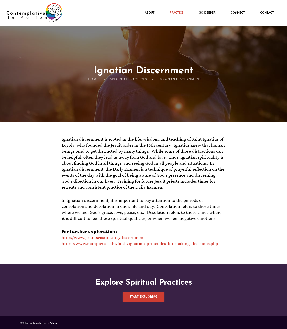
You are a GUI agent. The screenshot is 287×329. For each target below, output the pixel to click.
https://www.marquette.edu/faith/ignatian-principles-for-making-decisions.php (140, 243)
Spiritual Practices (128, 79)
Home (93, 79)
